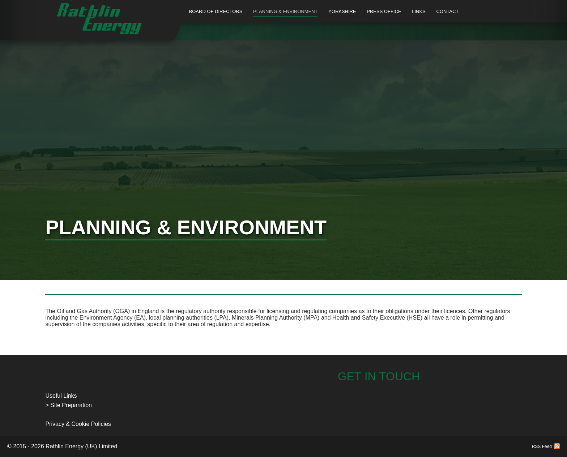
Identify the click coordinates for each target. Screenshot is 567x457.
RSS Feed (542, 446)
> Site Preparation (68, 405)
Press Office (384, 11)
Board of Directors (216, 11)
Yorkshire (342, 11)
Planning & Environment (285, 11)
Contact (447, 11)
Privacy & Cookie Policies (78, 424)
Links (419, 11)
